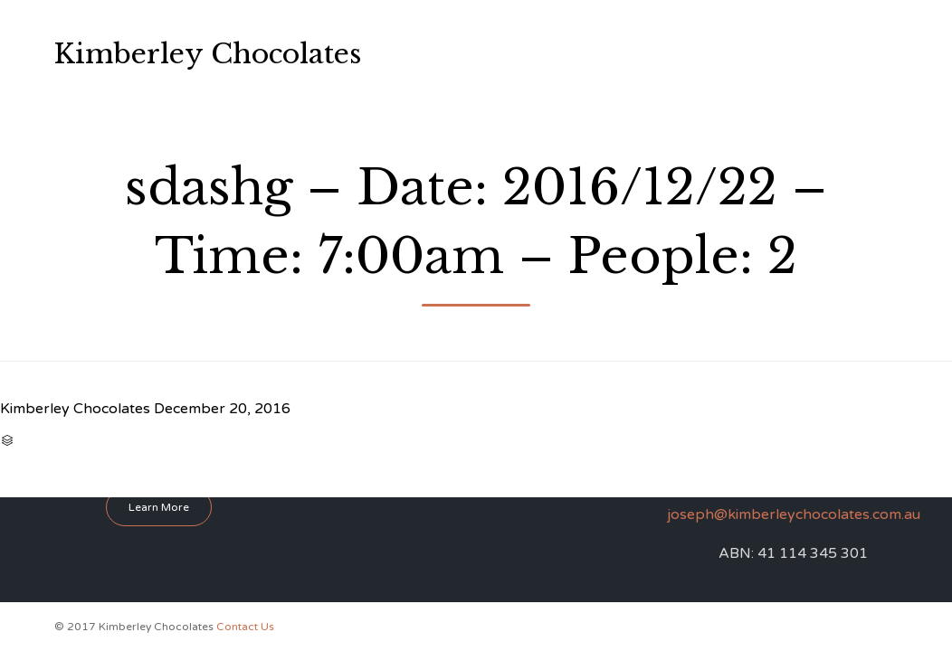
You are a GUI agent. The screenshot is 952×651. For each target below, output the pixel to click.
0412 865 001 (829, 52)
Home (452, 26)
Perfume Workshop (489, 81)
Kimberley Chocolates (207, 54)
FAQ (582, 81)
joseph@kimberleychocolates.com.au (793, 514)
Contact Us (653, 81)
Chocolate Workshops (618, 26)
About (511, 26)
